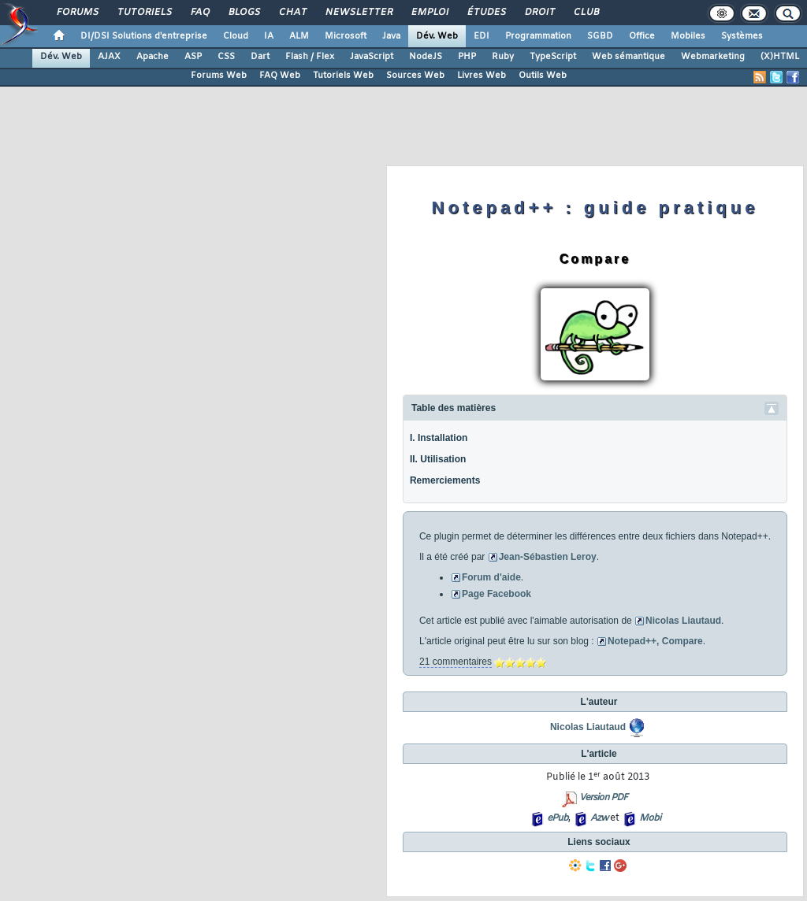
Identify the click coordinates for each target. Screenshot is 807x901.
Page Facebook (496, 593)
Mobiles (688, 36)
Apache (152, 56)
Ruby (503, 56)
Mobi (649, 818)
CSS (226, 56)
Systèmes (742, 36)
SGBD (600, 36)
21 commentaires (455, 661)
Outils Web (543, 75)
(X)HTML (780, 56)
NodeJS (425, 56)
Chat (292, 12)
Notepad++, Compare (655, 641)
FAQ (199, 12)
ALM (299, 36)
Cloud (235, 36)
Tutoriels (144, 12)
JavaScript (371, 56)
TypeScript (553, 56)
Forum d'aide (491, 577)
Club (585, 12)
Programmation (538, 36)
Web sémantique (628, 56)
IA (268, 36)
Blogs (243, 12)
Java (391, 36)
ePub (557, 818)
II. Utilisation (438, 459)
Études (486, 12)
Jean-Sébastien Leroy (548, 556)
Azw (599, 818)
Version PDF (603, 798)
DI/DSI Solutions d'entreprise (143, 36)
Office (642, 36)
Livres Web (481, 75)
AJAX (109, 56)
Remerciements (445, 480)
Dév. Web (437, 36)
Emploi (429, 12)
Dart (260, 56)
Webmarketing (713, 56)
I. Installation (438, 437)
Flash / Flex (309, 56)
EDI (481, 36)
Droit (539, 12)
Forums (76, 12)
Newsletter (358, 12)
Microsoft (345, 36)
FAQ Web (279, 75)
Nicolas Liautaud (683, 620)
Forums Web (219, 75)
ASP (193, 56)
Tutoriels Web (343, 75)
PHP (467, 56)
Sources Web (415, 75)
